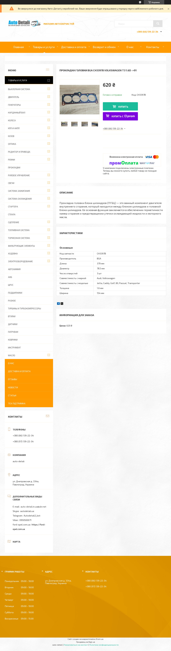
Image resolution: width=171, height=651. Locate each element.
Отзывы (12, 379)
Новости (13, 387)
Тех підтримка (16, 403)
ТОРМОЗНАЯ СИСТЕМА (19, 238)
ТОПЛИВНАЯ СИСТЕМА (19, 230)
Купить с (123, 116)
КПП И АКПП (14, 128)
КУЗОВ (11, 136)
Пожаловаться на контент (76, 645)
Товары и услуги (44, 47)
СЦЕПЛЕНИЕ (13, 222)
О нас (130, 47)
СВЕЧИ (11, 183)
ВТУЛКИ (11, 316)
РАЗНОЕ (12, 300)
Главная (18, 47)
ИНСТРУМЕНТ (14, 347)
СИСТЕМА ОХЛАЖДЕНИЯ (20, 199)
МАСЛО (11, 355)
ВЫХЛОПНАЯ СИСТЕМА (19, 89)
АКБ (10, 277)
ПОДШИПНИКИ (15, 293)
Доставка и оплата (73, 47)
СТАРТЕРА (13, 206)
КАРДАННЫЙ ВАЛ (16, 112)
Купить (123, 106)
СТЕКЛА (11, 214)
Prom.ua (99, 639)
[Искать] (157, 23)
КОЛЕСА (12, 120)
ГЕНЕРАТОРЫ (14, 105)
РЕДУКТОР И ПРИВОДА (19, 152)
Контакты (152, 47)
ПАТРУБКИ (13, 332)
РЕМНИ (11, 159)
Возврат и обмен (104, 47)
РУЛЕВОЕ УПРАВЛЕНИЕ (19, 175)
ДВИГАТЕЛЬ (13, 97)
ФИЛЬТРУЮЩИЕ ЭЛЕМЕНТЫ (21, 246)
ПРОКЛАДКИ (14, 167)
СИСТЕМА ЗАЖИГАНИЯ (19, 191)
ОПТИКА (12, 144)
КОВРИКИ (13, 339)
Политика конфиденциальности (104, 645)
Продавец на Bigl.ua (85, 642)
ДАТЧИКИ (12, 324)
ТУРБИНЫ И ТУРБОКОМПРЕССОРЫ (24, 308)
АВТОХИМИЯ (14, 269)
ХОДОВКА (13, 253)
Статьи (12, 395)
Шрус (10, 285)
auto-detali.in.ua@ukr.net (33, 506)
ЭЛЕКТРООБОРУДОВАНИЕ (20, 261)
